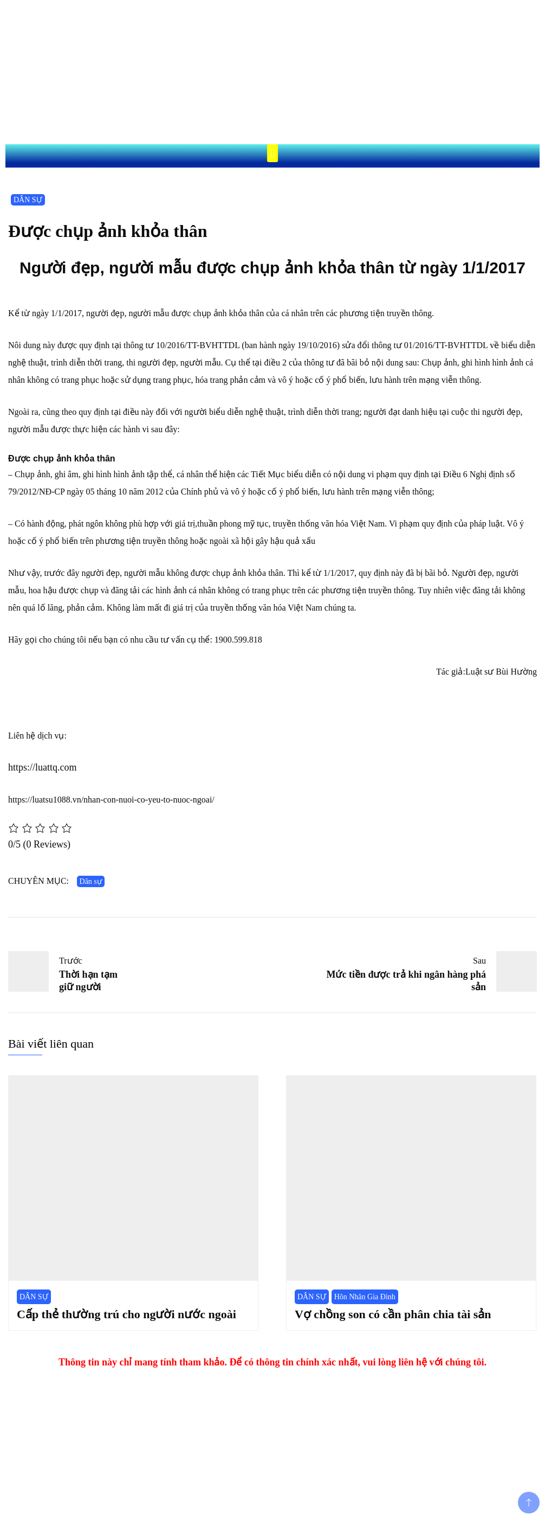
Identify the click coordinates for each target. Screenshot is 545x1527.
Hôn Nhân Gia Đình (364, 1297)
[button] (272, 153)
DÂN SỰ (28, 200)
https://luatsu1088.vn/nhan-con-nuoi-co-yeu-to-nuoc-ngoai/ (111, 799)
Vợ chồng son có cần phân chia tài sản (393, 1314)
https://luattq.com (42, 767)
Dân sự (91, 881)
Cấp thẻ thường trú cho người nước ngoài (126, 1314)
